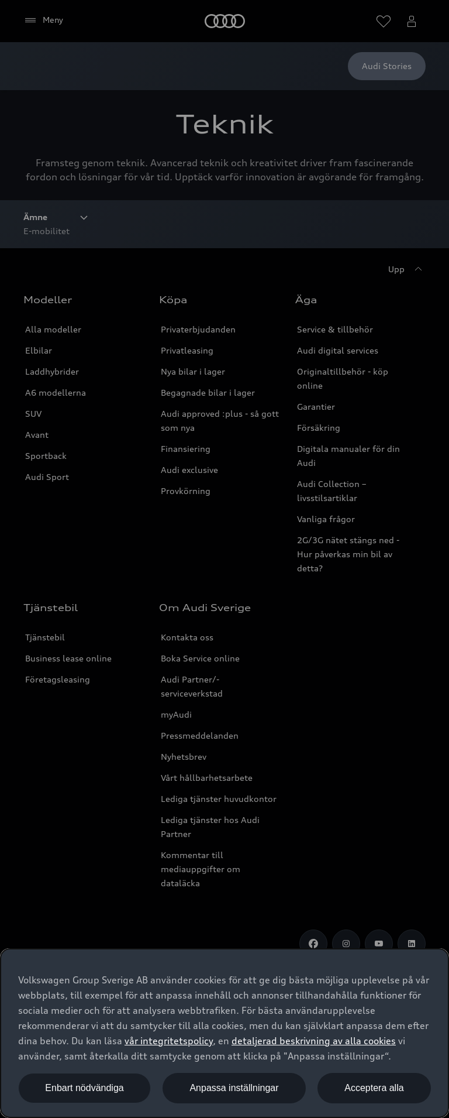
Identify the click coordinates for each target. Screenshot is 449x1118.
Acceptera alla (373, 1088)
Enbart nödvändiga (84, 1088)
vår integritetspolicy (169, 1041)
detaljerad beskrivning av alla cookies (314, 1041)
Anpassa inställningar (233, 1088)
